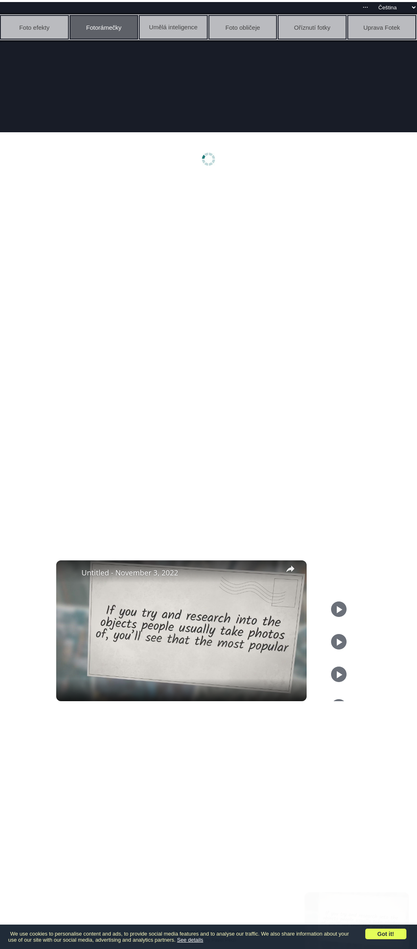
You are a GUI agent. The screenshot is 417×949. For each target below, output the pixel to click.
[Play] (339, 642)
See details (190, 940)
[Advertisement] (210, 243)
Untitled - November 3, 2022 (129, 572)
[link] (69, 573)
